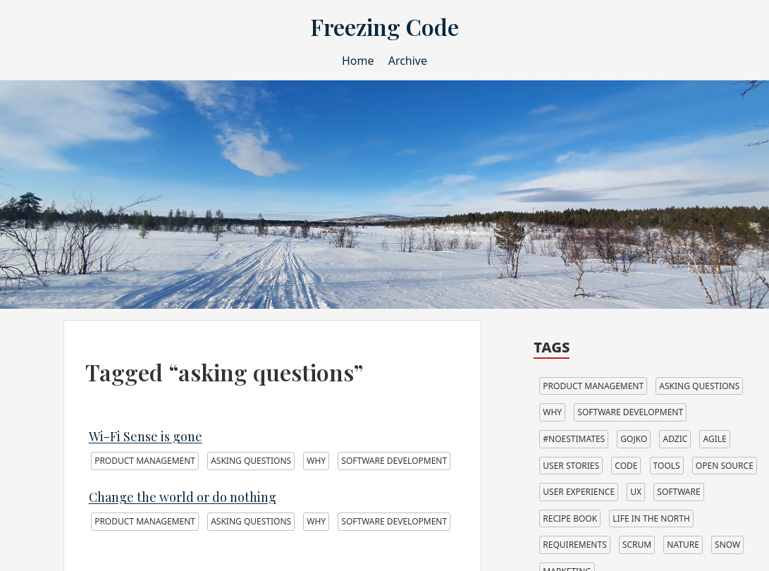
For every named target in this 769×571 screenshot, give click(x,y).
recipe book (570, 518)
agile (714, 439)
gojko (633, 439)
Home (358, 60)
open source (724, 466)
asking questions (251, 461)
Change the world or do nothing (182, 497)
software (678, 492)
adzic (675, 439)
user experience (579, 492)
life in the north (651, 518)
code (626, 466)
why (316, 461)
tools (666, 466)
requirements (574, 545)
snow (727, 545)
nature (683, 545)
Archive (407, 60)
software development (394, 461)
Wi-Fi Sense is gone (145, 436)
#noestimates (574, 439)
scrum (636, 545)
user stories (571, 466)
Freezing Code (384, 26)
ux (635, 492)
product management (144, 461)
